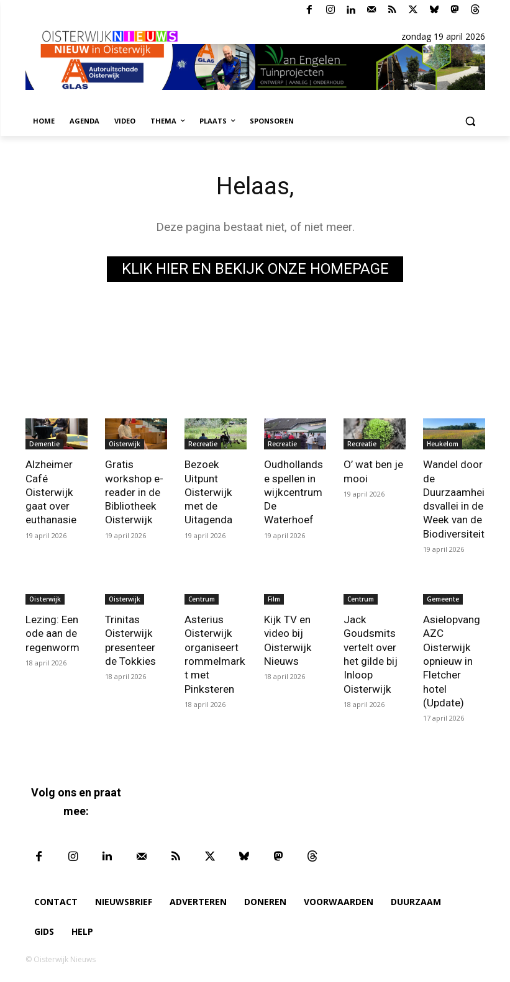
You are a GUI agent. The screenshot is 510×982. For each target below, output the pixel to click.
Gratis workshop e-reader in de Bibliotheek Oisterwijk (134, 491)
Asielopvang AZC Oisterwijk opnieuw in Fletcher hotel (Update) (451, 660)
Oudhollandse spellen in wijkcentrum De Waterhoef (293, 491)
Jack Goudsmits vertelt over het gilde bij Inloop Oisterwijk (371, 653)
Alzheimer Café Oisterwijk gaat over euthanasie (50, 491)
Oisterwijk (124, 443)
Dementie (44, 443)
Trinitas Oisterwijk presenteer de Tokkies (130, 639)
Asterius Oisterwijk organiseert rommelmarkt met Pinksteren (214, 653)
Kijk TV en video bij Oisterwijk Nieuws (287, 639)
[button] (470, 121)
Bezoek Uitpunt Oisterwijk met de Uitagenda (208, 491)
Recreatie (202, 443)
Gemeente (443, 598)
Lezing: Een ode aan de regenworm (52, 632)
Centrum (201, 598)
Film (274, 598)
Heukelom (442, 443)
